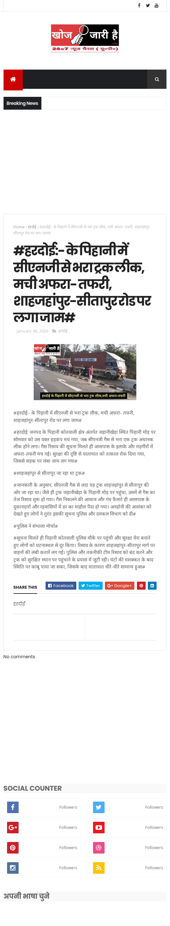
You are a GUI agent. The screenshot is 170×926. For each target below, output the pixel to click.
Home (19, 227)
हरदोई (32, 227)
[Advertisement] (85, 161)
